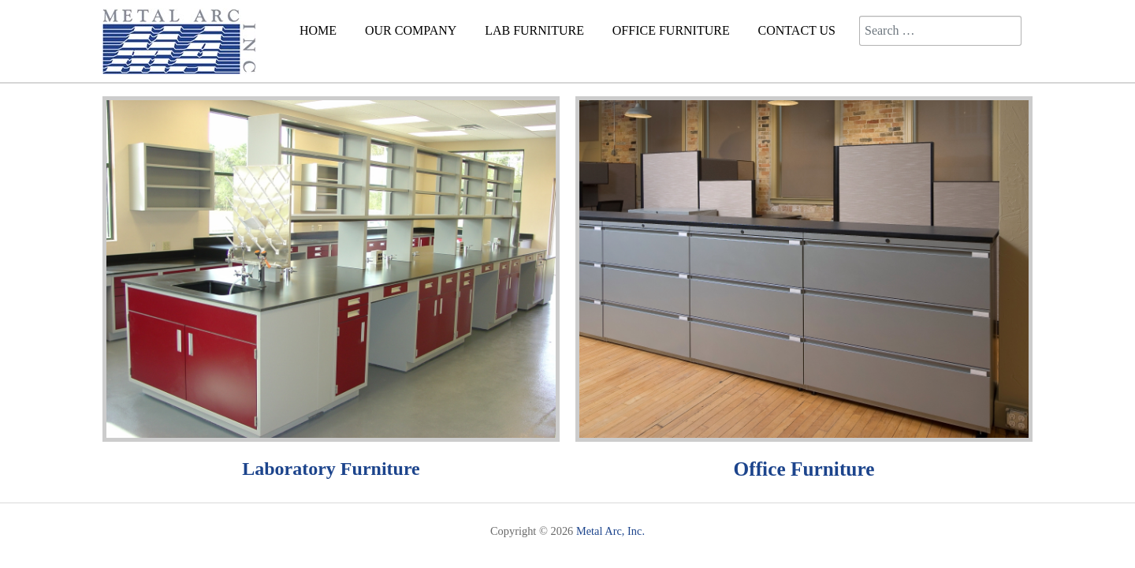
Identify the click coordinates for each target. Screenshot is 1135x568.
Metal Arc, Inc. (610, 531)
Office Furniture (804, 469)
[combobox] (940, 31)
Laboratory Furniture (331, 468)
